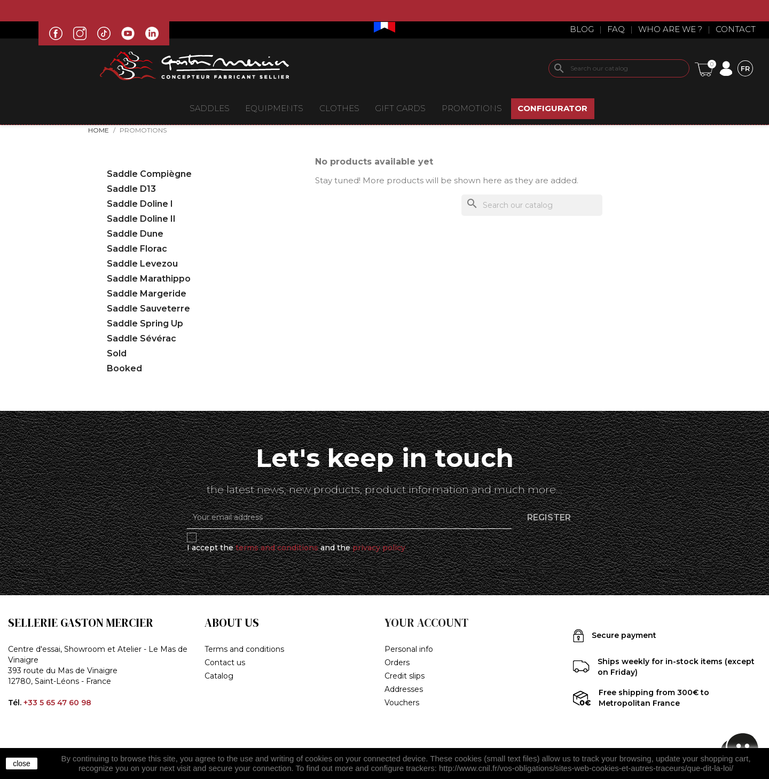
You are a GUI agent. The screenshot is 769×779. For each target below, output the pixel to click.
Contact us (225, 662)
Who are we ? (670, 29)
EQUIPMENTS (274, 108)
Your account (426, 622)
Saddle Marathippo (149, 279)
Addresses (403, 689)
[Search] (618, 68)
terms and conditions (277, 547)
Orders (397, 662)
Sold (117, 353)
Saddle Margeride (146, 294)
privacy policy (378, 547)
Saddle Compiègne (149, 174)
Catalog (219, 676)
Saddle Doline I (140, 204)
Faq (616, 29)
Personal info (408, 649)
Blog (582, 29)
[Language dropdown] (745, 68)
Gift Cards (400, 108)
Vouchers (401, 702)
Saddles (210, 108)
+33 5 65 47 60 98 (57, 702)
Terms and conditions (244, 649)
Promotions (472, 108)
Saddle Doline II (141, 219)
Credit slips (404, 676)
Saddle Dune (135, 234)
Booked (124, 368)
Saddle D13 (131, 189)
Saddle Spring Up (145, 323)
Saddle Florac (137, 249)
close (21, 763)
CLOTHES (339, 108)
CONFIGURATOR (552, 108)
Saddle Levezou (142, 264)
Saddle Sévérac (141, 338)
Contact (736, 29)
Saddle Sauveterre (148, 308)
